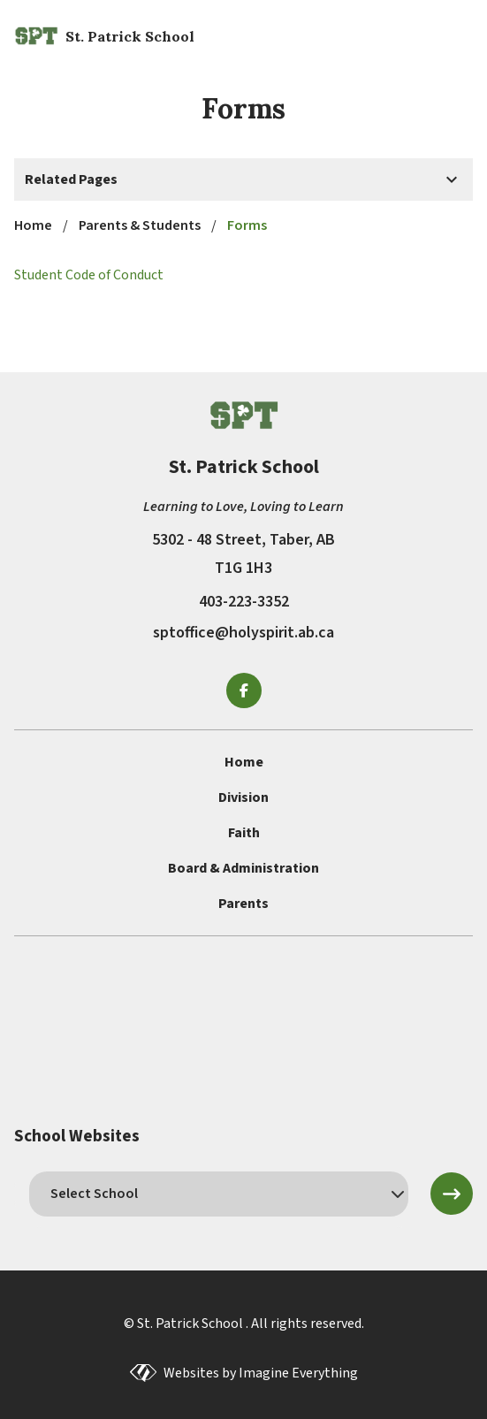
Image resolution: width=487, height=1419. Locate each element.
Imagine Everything (298, 1373)
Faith (244, 833)
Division (243, 797)
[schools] (218, 1193)
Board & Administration (243, 868)
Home (243, 762)
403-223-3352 (244, 602)
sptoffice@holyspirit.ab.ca (243, 633)
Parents (243, 903)
